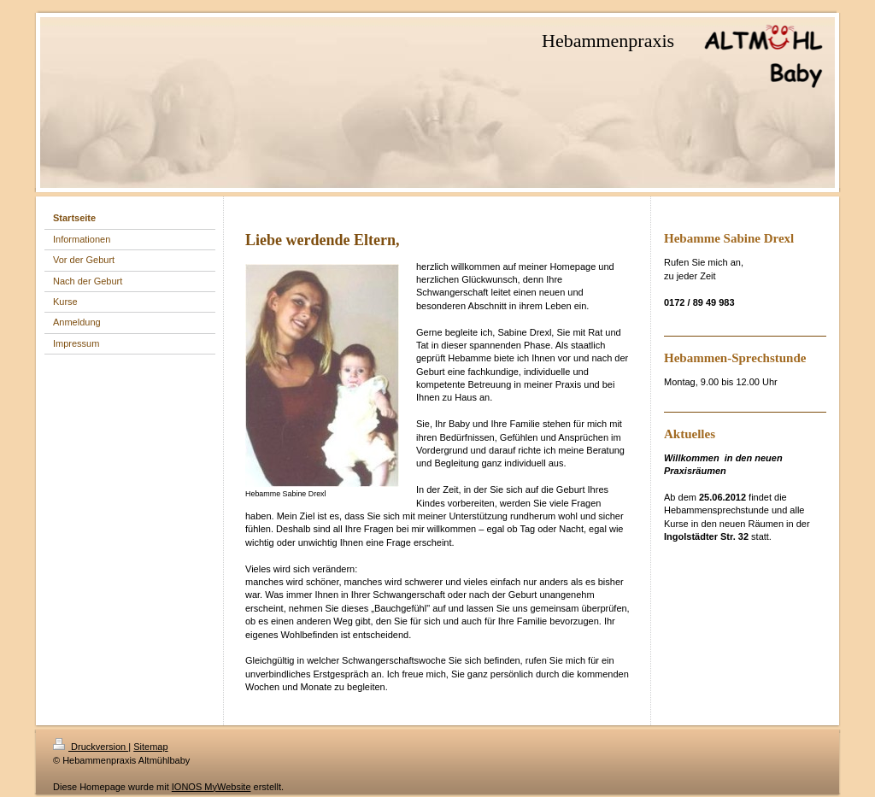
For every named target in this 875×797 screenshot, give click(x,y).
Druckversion (90, 746)
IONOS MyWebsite (211, 787)
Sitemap (150, 746)
